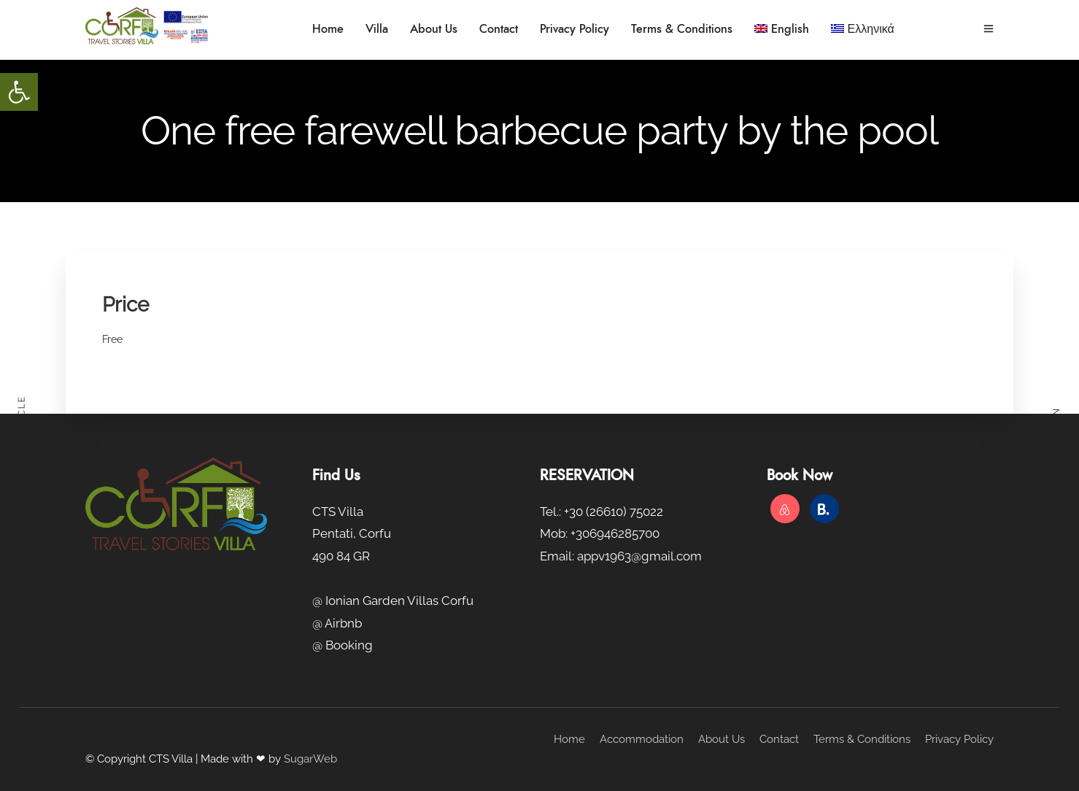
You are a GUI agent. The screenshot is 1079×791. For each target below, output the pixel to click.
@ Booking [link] (342, 645)
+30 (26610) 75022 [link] (613, 511)
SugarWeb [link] (310, 758)
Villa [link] (377, 29)
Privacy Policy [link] (574, 29)
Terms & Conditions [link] (681, 29)
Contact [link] (498, 29)
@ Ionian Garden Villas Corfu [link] (392, 600)
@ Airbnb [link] (337, 623)
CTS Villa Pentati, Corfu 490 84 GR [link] (351, 533)
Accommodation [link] (642, 739)
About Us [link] (433, 29)
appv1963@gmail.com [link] (639, 556)
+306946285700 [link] (615, 533)
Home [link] (328, 29)
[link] (19, 92)
